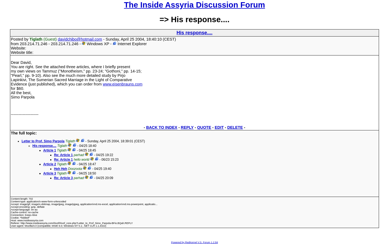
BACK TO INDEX (161, 127)
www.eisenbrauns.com (122, 84)
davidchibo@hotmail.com (80, 39)
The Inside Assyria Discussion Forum (194, 4)
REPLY (187, 127)
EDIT (219, 127)
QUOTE (204, 127)
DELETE (235, 127)
